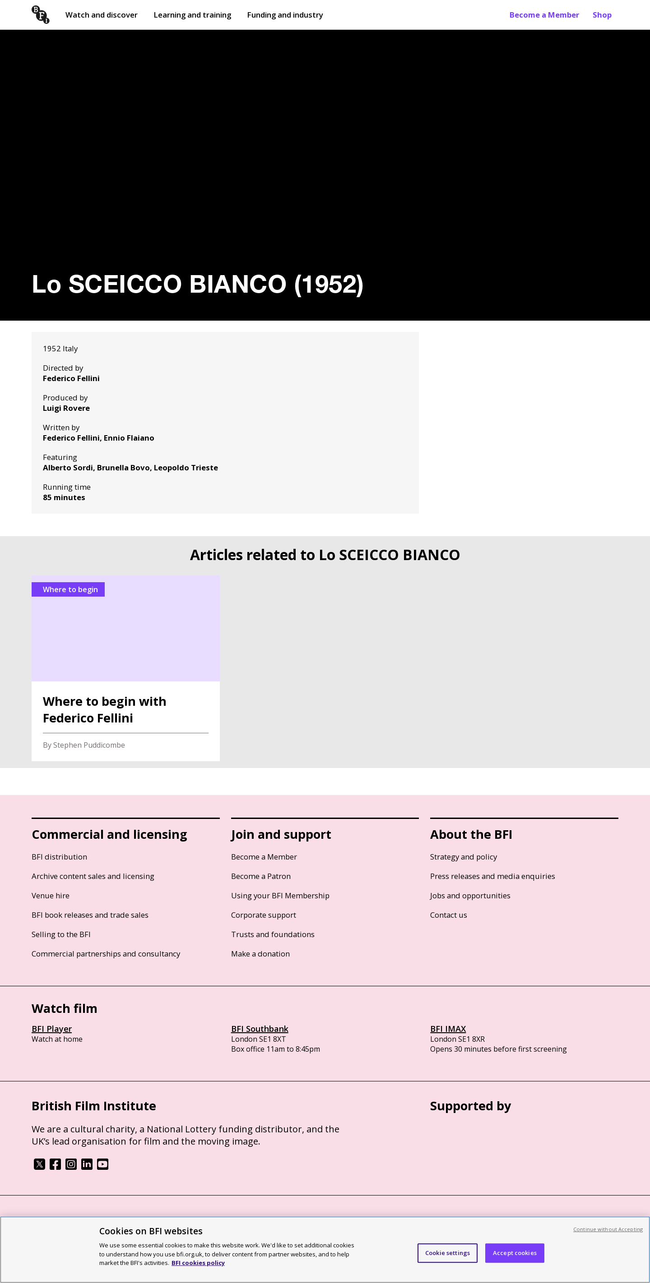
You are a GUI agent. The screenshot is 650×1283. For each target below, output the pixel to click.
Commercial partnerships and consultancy (106, 953)
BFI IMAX (448, 1028)
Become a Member (544, 14)
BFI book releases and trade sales (90, 915)
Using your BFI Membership (280, 895)
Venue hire (51, 895)
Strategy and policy (463, 856)
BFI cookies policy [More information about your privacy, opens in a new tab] (198, 1263)
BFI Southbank (259, 1028)
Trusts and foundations (273, 934)
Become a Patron (261, 876)
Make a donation (260, 953)
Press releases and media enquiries (492, 876)
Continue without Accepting (608, 1229)
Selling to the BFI (61, 934)
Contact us (448, 915)
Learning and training (192, 14)
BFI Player (52, 1028)
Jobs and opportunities (470, 895)
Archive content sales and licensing (93, 876)
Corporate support (263, 915)
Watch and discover (101, 14)
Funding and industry (285, 14)
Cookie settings (447, 1253)
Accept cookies (515, 1253)
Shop (602, 14)
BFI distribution (59, 856)
